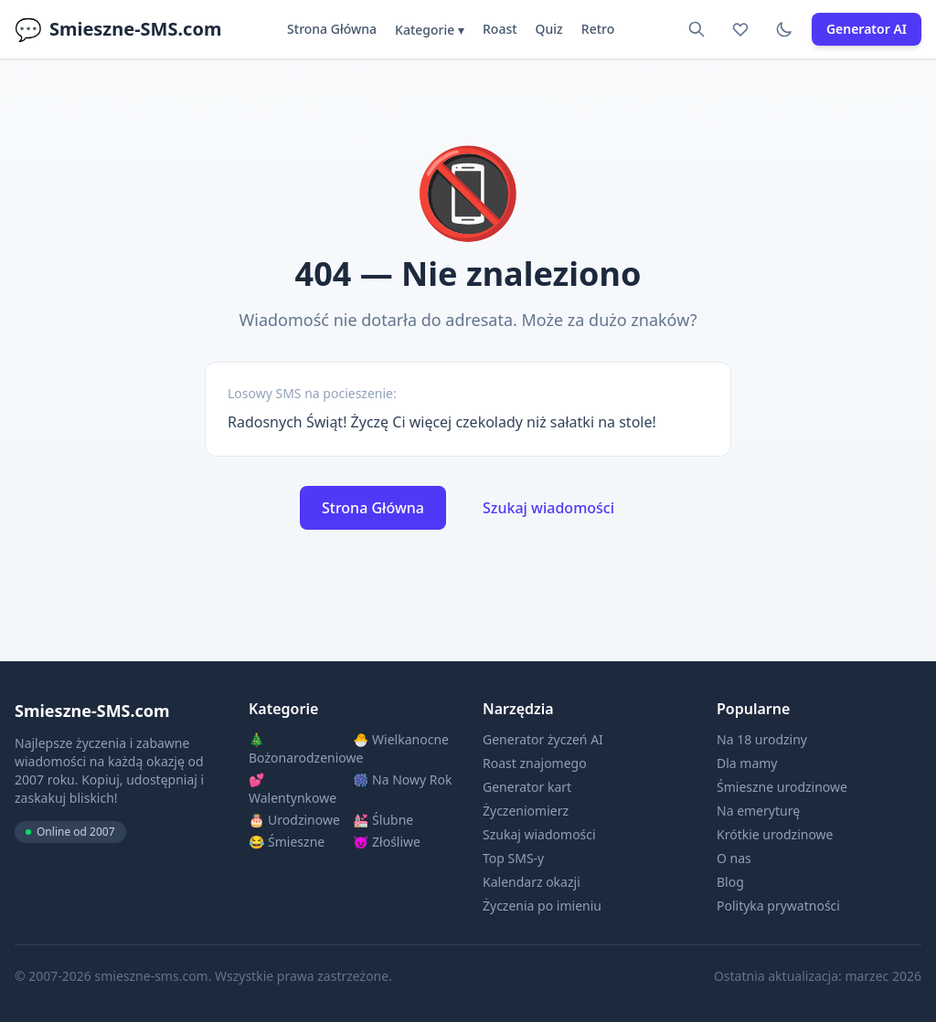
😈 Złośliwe (386, 841)
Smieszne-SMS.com (118, 29)
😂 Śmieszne (286, 841)
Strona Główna (332, 28)
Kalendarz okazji (531, 881)
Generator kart (527, 786)
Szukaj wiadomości (548, 508)
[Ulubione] (740, 29)
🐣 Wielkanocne (401, 739)
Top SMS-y (513, 858)
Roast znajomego (535, 763)
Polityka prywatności (778, 905)
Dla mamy (747, 763)
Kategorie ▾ (429, 29)
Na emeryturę (758, 810)
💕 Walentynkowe (292, 788)
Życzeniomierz (526, 810)
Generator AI (866, 28)
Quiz (549, 28)
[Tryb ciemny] (784, 29)
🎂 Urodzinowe (294, 819)
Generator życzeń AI (543, 739)
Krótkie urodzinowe (775, 834)
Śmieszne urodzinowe (782, 786)
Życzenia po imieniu (542, 905)
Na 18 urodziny (762, 739)
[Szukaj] (696, 29)
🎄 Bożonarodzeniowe (299, 748)
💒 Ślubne (383, 819)
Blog (730, 881)
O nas (734, 858)
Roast (500, 28)
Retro (597, 28)
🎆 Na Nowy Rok (402, 779)
